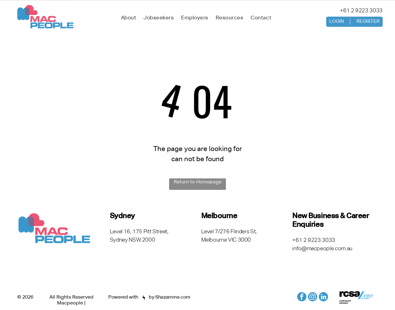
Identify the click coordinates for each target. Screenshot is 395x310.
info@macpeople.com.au (322, 248)
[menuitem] (128, 18)
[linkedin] (323, 297)
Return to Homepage (198, 182)
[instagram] (312, 297)
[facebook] (301, 297)
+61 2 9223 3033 (361, 11)
